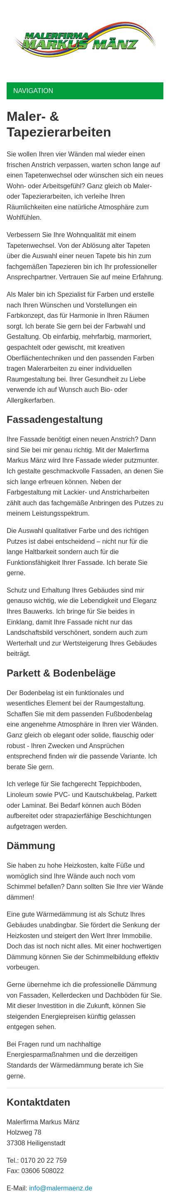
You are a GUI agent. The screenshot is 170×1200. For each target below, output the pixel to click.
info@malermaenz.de (60, 1188)
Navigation (33, 90)
